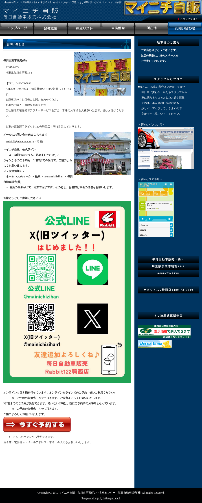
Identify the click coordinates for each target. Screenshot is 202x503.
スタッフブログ (189, 19)
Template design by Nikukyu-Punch (101, 498)
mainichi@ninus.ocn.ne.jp (20, 141)
